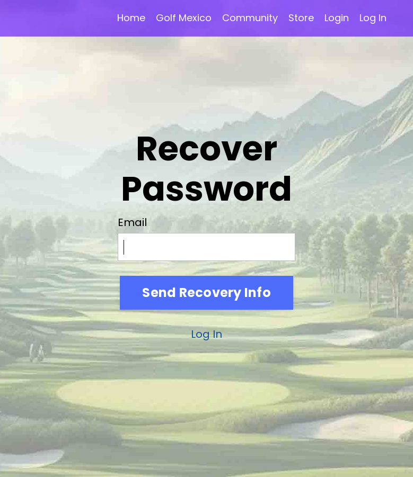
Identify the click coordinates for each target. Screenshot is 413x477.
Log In (372, 17)
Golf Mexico (184, 17)
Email (132, 222)
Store (301, 17)
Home (131, 17)
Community (250, 17)
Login (336, 17)
